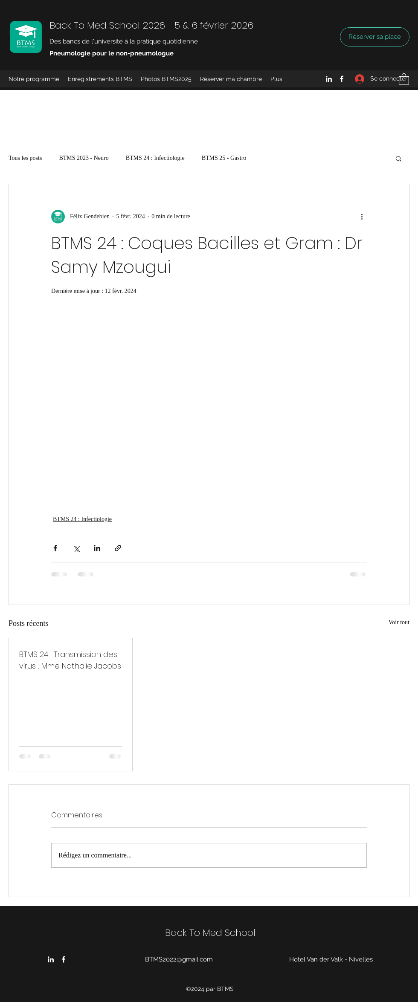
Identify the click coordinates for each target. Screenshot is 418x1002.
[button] (404, 78)
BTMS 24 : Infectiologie (155, 158)
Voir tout (399, 622)
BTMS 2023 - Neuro (83, 158)
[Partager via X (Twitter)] (76, 548)
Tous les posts (25, 158)
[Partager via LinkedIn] (97, 548)
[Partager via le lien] (118, 548)
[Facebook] (341, 79)
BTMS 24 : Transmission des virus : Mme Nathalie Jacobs (70, 660)
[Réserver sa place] (374, 36)
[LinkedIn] (329, 79)
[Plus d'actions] (362, 216)
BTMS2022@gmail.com (179, 959)
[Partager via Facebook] (55, 548)
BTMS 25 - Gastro (224, 158)
